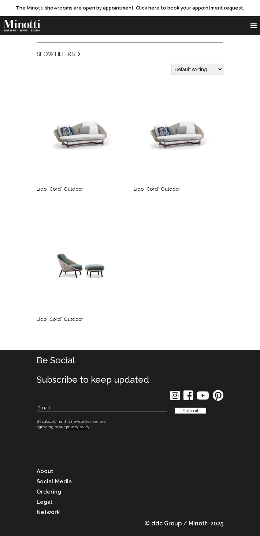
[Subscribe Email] (102, 408)
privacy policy (77, 427)
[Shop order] (197, 69)
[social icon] (175, 398)
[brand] (22, 25)
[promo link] (130, 8)
